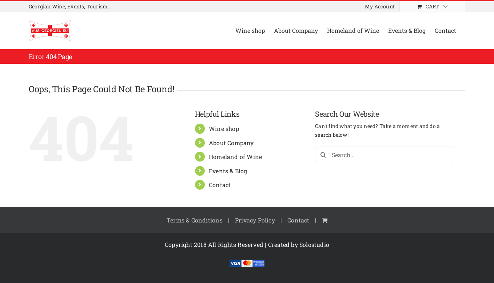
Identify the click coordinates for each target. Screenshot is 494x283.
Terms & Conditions (195, 220)
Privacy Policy (255, 220)
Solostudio (314, 244)
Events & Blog (228, 171)
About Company (231, 143)
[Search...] (384, 155)
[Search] (323, 155)
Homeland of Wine (235, 156)
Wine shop (224, 128)
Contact (220, 185)
